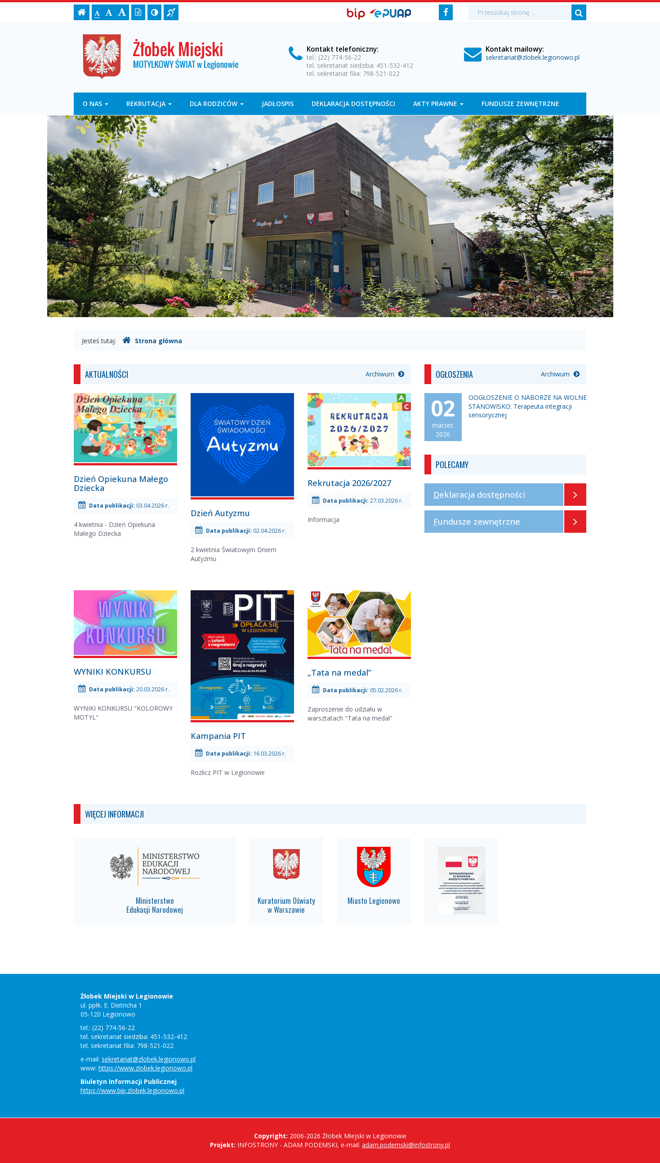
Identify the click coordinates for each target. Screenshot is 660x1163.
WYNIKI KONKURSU (113, 671)
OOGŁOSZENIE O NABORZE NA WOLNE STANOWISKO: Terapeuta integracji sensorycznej (527, 406)
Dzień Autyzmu (220, 513)
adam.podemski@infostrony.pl (406, 1145)
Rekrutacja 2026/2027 (349, 483)
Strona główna (152, 340)
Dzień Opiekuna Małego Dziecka (121, 483)
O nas (95, 103)
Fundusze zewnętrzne (520, 103)
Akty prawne (438, 103)
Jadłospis (278, 103)
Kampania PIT (218, 735)
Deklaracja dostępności (353, 103)
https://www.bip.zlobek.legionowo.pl (132, 1090)
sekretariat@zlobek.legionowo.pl (533, 57)
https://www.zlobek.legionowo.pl (145, 1068)
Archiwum (385, 374)
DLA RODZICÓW (217, 103)
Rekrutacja (149, 103)
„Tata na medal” (339, 672)
